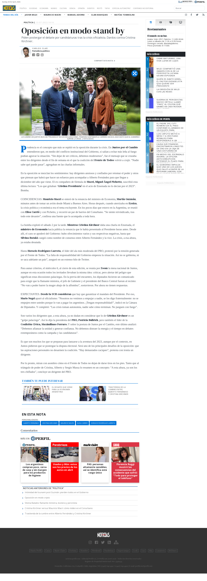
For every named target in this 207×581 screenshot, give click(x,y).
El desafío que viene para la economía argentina (62, 389)
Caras (47, 551)
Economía (48, 8)
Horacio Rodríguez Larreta (103, 423)
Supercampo (123, 551)
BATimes (173, 551)
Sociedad (36, 8)
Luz (143, 551)
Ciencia (81, 8)
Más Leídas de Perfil (158, 119)
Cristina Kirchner (49, 423)
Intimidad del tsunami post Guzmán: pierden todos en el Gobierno (56, 492)
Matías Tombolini (124, 14)
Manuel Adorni (76, 14)
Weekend (96, 551)
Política (24, 8)
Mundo (60, 8)
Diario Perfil (35, 551)
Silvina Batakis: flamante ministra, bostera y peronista (51, 503)
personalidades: (30, 420)
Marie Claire (59, 551)
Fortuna (72, 551)
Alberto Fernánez (31, 423)
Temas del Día (11, 14)
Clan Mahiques (99, 14)
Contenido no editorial (165, 8)
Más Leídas (153, 54)
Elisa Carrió (82, 423)
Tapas (122, 8)
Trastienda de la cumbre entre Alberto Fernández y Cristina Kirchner (118, 390)
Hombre (84, 551)
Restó (113, 8)
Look (135, 551)
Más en (35, 438)
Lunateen (160, 551)
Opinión (92, 8)
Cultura (70, 8)
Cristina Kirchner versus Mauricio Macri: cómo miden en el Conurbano (59, 508)
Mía (150, 551)
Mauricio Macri (53, 14)
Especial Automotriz (139, 8)
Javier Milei (31, 14)
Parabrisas (109, 551)
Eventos (103, 8)
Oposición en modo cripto (37, 497)
